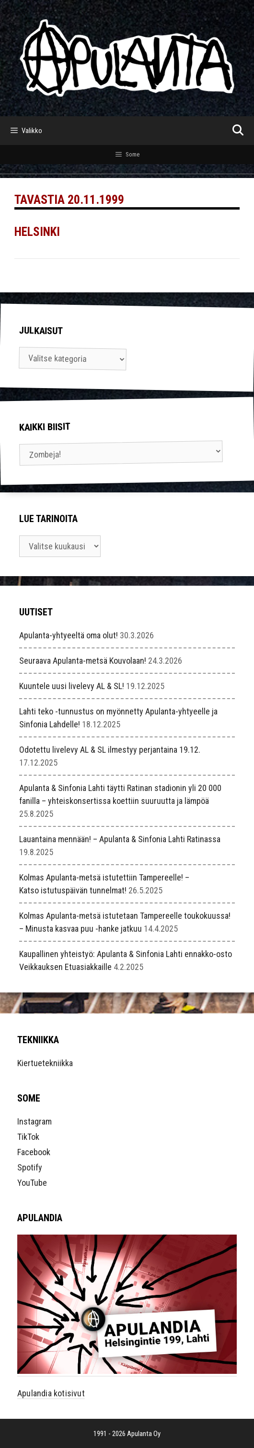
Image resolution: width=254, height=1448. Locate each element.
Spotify (29, 1167)
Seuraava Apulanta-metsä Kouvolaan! (82, 661)
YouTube (32, 1183)
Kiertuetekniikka (45, 1063)
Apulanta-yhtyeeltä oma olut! (68, 635)
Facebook (33, 1152)
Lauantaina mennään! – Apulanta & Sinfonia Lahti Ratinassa (119, 839)
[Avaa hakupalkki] (237, 130)
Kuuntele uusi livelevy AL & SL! (71, 686)
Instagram (34, 1121)
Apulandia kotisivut (51, 1393)
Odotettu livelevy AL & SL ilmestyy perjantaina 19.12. (109, 750)
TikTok (28, 1137)
